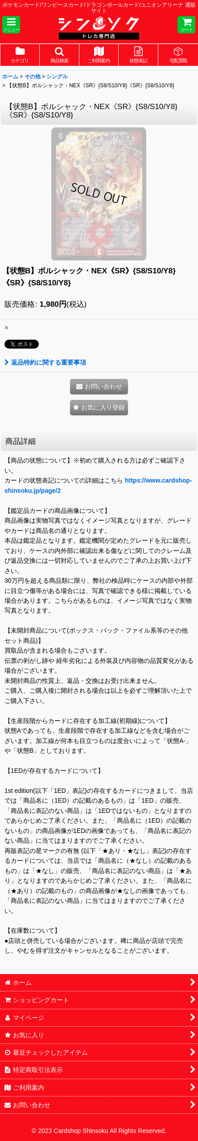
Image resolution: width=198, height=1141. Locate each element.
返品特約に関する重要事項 (45, 362)
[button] (11, 24)
